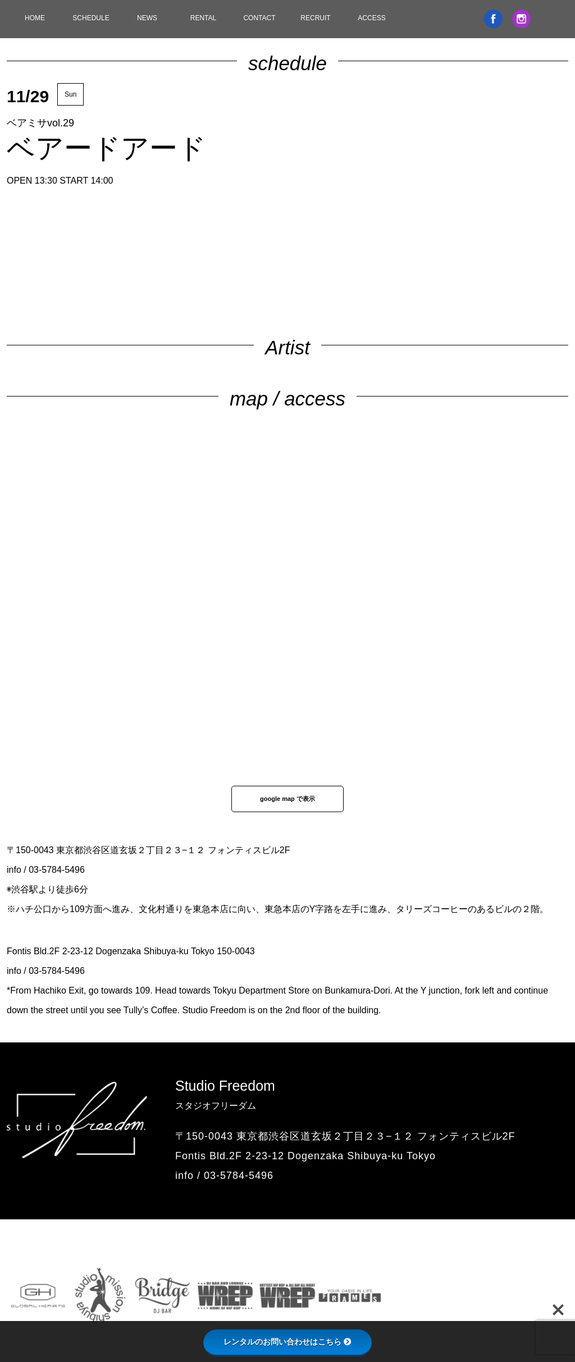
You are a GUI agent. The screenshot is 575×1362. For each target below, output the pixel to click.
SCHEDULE (90, 18)
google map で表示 (287, 798)
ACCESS (371, 18)
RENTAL (203, 18)
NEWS (147, 18)
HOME (35, 18)
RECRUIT (315, 18)
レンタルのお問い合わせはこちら (287, 1342)
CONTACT (259, 18)
